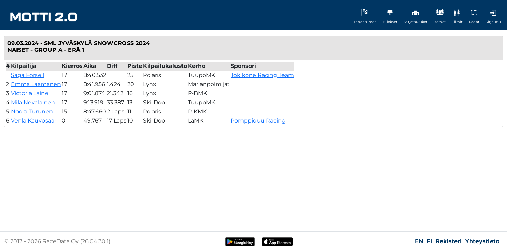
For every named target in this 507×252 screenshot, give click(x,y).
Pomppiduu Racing (258, 120)
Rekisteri (449, 241)
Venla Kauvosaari (34, 120)
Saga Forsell (27, 75)
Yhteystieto (482, 241)
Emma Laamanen (36, 84)
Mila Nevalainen (33, 102)
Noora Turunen (32, 111)
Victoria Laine (29, 93)
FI (429, 241)
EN (419, 241)
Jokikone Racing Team (262, 75)
